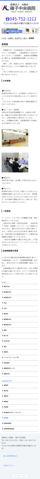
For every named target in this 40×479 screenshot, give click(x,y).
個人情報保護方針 (10, 456)
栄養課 (5, 407)
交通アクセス (9, 465)
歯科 (4, 347)
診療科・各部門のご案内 (17, 38)
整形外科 (6, 287)
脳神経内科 (6, 297)
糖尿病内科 (6, 325)
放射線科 (6, 363)
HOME (4, 38)
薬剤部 (5, 396)
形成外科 (6, 341)
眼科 (4, 330)
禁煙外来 (6, 374)
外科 (4, 303)
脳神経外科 (6, 292)
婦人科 (5, 336)
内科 (4, 308)
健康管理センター (9, 368)
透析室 (5, 391)
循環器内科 (6, 319)
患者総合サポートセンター (12, 412)
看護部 (5, 385)
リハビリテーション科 (10, 357)
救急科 (5, 314)
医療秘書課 (6, 423)
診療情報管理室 (8, 429)
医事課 (5, 418)
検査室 (5, 402)
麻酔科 (5, 352)
